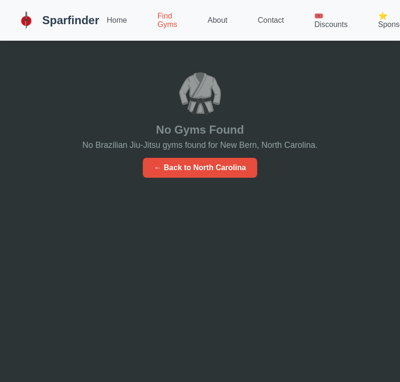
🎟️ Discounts (330, 20)
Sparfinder (57, 20)
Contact (271, 20)
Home (117, 20)
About (218, 20)
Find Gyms (167, 20)
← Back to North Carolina (200, 168)
